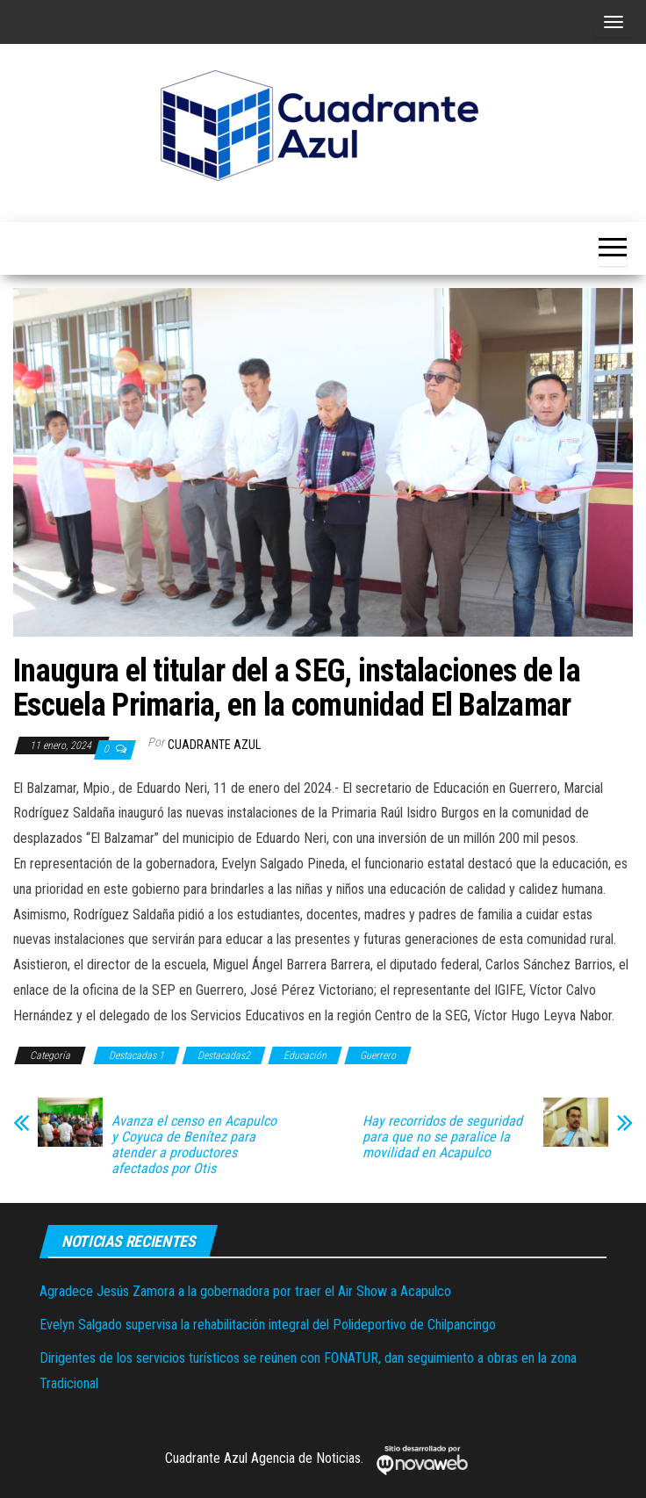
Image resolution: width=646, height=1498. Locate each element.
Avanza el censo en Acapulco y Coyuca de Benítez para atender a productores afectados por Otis (193, 1145)
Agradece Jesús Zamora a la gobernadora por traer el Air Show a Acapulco (245, 1291)
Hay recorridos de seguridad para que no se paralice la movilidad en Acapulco (442, 1137)
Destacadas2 (223, 1055)
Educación (305, 1055)
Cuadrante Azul (214, 745)
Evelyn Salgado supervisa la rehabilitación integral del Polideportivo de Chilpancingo (267, 1324)
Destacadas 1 (136, 1055)
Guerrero (378, 1055)
